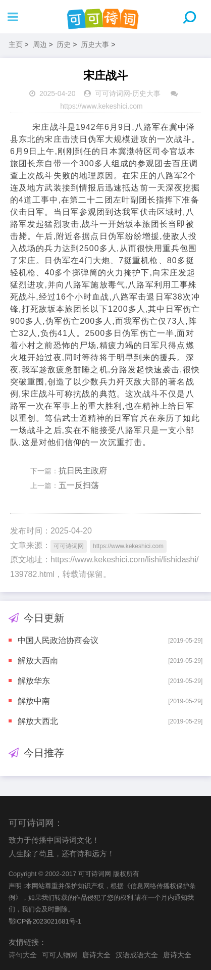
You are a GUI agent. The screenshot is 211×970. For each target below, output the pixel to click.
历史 (64, 44)
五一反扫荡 (79, 485)
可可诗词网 (112, 93)
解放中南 (34, 701)
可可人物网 (59, 955)
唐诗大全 (96, 955)
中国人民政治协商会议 (58, 640)
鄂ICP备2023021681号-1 (45, 921)
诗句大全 (23, 955)
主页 (16, 44)
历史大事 (95, 44)
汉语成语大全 (137, 955)
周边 (40, 44)
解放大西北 (38, 721)
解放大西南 (38, 660)
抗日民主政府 (83, 470)
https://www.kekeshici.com (101, 106)
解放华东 (34, 680)
